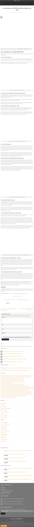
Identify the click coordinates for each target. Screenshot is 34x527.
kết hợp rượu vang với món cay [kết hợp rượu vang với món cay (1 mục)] (13, 388)
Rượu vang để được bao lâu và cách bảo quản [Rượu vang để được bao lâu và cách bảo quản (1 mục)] (7, 394)
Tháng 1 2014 (3, 437)
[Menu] (2, 3)
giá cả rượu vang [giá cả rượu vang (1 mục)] (19, 387)
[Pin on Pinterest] (19, 296)
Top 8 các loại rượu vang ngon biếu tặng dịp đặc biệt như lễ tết (13, 353)
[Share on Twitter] (16, 296)
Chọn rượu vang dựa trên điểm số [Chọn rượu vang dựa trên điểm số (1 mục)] (5, 378)
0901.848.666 (3, 487)
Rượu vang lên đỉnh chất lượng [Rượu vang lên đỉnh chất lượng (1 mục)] (21, 391)
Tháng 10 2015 (3, 436)
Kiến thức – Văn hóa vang (5, 408)
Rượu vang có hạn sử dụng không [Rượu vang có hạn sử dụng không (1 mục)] (11, 391)
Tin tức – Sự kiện (3, 415)
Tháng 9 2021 (3, 427)
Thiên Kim (21, 12)
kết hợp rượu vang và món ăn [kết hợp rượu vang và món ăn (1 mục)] (4, 388)
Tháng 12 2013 (3, 439)
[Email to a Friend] (18, 296)
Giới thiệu (14, 520)
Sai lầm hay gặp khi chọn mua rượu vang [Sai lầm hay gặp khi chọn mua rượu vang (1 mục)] (25, 394)
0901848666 (18, 0)
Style (1, 413)
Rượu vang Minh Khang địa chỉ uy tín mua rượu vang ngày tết (12, 361)
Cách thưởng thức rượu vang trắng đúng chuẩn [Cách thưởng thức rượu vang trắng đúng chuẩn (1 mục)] (7, 381)
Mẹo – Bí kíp (3, 410)
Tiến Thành (2, 370)
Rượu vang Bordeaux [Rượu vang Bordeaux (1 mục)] (3, 391)
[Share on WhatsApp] (13, 296)
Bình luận (3, 317)
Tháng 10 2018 (3, 429)
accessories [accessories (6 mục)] (31, 375)
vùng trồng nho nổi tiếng (26, 299)
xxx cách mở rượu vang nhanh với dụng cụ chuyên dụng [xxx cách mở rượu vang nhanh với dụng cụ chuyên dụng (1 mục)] (8, 397)
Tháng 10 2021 (3, 425)
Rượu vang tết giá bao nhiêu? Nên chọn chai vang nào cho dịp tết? (13, 351)
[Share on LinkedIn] (21, 296)
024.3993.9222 (3, 489)
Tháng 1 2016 (3, 432)
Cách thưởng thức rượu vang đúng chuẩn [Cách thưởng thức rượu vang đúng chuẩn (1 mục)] (19, 381)
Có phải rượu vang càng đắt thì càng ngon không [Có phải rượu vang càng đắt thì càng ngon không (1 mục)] (7, 387)
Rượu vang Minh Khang (12, 293)
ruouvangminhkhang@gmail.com (6, 492)
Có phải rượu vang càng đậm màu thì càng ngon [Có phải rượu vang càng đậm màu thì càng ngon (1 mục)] (22, 385)
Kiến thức (12, 299)
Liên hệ (20, 520)
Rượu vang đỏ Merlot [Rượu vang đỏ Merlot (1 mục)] (16, 394)
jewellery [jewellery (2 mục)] (32, 387)
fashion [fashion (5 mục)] (15, 387)
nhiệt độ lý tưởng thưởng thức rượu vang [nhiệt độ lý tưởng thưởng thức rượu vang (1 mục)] (27, 388)
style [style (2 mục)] (31, 394)
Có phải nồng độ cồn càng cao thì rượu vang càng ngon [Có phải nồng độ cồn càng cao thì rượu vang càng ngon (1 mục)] (8, 385)
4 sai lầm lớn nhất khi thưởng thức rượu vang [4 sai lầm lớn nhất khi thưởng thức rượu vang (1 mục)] (6, 375)
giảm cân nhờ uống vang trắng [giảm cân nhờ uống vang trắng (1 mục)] (26, 387)
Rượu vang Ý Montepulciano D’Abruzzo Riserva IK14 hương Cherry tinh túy (18, 370)
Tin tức (17, 520)
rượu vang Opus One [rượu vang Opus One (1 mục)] (28, 391)
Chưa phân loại (3, 403)
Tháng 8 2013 (3, 441)
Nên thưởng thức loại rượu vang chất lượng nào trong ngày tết (13, 356)
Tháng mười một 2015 (4, 434)
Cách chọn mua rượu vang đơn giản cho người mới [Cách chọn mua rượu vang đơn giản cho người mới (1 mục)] (17, 378)
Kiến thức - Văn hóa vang (17, 299)
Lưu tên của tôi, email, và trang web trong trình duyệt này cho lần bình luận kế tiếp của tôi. (17, 337)
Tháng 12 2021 (3, 422)
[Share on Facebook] (14, 296)
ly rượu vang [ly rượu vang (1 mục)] (19, 388)
